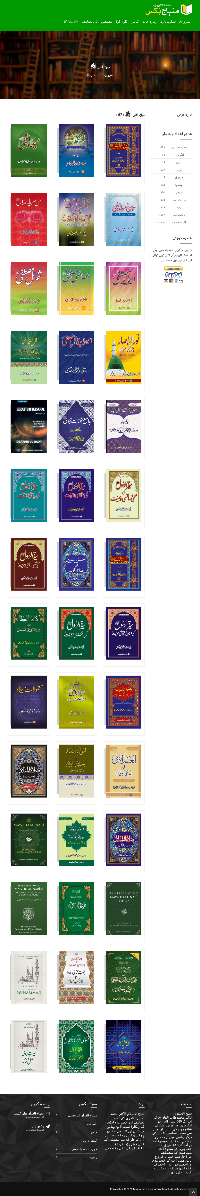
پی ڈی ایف (179, 199)
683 (162, 147)
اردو (179, 170)
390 (162, 192)
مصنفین (106, 21)
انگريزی (179, 155)
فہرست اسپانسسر (84, 1149)
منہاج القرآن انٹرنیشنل (82, 1115)
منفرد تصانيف (179, 147)
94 (163, 155)
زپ (179, 207)
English (71, 21)
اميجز (179, 192)
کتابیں (135, 21)
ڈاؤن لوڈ (122, 21)
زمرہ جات (149, 21)
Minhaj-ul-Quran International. (151, 1189)
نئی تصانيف (89, 21)
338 (162, 199)
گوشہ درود (90, 1140)
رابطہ (93, 1157)
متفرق (179, 177)
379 (162, 207)
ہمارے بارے (168, 21)
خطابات (92, 1124)
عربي (179, 162)
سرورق (184, 21)
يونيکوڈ (179, 185)
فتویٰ (93, 1132)
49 (163, 162)
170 (162, 185)
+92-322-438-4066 (35, 1130)
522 (162, 170)
